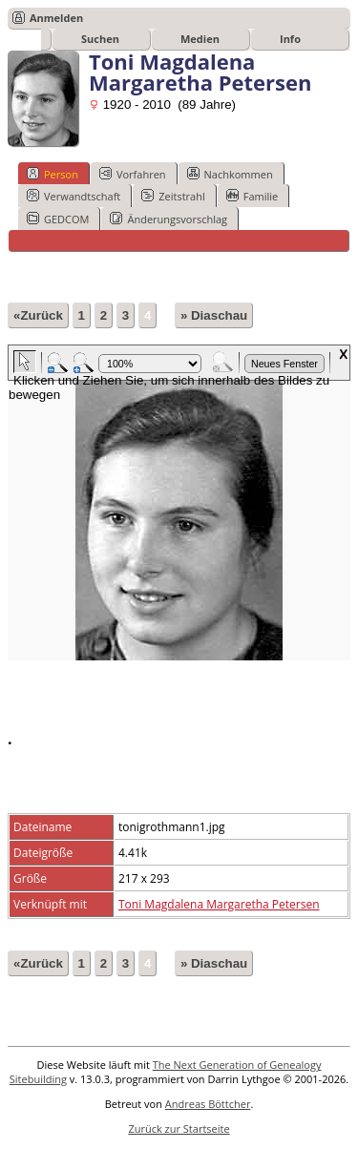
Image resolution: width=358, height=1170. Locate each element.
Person (52, 173)
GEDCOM (58, 218)
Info (290, 38)
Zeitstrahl (172, 195)
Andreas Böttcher (208, 1104)
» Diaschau (213, 315)
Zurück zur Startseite (178, 1128)
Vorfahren (132, 173)
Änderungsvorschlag (168, 218)
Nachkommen (230, 173)
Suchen (100, 38)
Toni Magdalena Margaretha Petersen (219, 904)
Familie (252, 195)
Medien (200, 38)
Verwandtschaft (73, 195)
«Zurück (38, 315)
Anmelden (56, 17)
